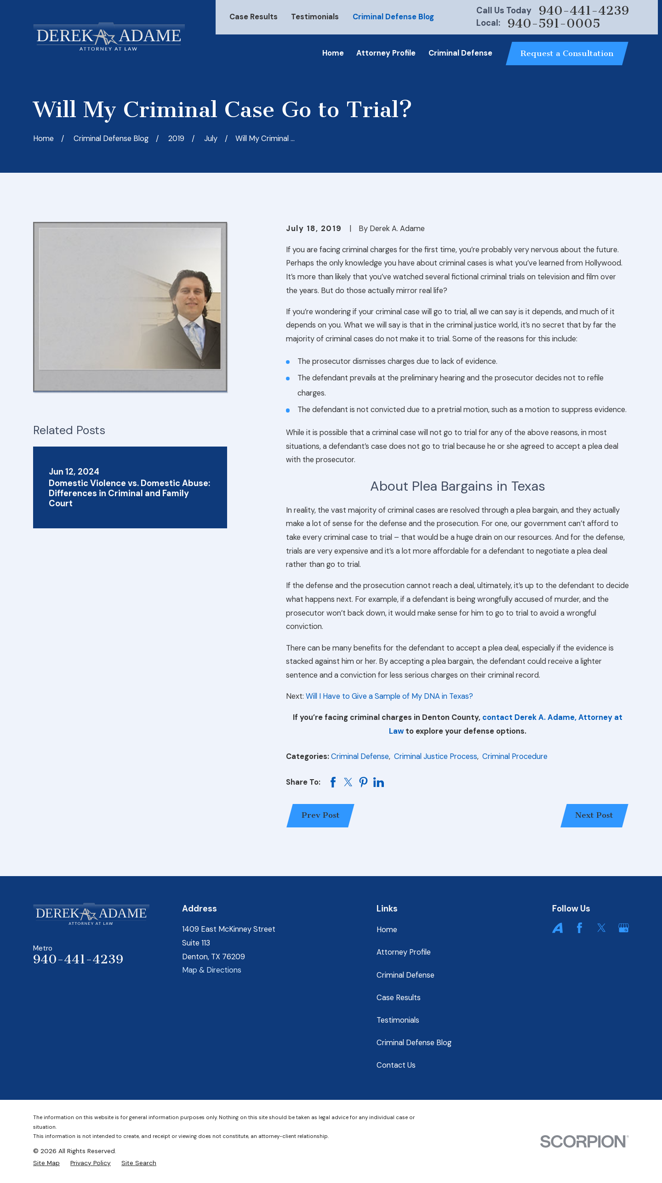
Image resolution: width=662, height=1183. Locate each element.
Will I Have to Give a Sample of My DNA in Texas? (389, 696)
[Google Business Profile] (623, 928)
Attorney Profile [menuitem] (386, 53)
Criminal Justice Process (435, 756)
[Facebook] (579, 928)
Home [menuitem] (333, 53)
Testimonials (315, 17)
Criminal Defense (360, 756)
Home (387, 929)
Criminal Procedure (515, 756)
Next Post (594, 815)
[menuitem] (46, 1163)
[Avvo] (557, 928)
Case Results (253, 17)
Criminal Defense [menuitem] (460, 53)
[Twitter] (601, 928)
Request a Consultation (566, 53)
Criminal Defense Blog (393, 17)
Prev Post (321, 815)
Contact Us (396, 1065)
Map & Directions (211, 970)
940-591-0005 (554, 23)
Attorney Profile (404, 952)
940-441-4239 (584, 11)
